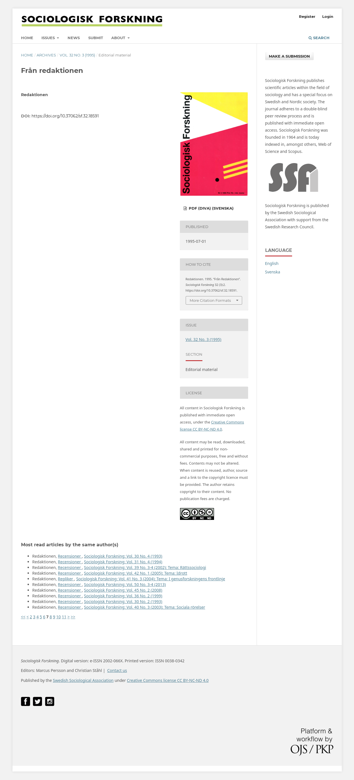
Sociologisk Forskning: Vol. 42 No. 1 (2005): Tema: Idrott (135, 573)
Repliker (66, 578)
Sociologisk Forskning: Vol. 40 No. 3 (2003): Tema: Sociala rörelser (144, 607)
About (118, 37)
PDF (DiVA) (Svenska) (211, 208)
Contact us (117, 670)
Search (319, 37)
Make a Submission (289, 56)
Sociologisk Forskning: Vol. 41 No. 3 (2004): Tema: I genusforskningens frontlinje (150, 578)
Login (327, 16)
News (74, 37)
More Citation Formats (210, 300)
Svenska (272, 272)
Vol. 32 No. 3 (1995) (77, 55)
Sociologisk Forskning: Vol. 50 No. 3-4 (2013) (125, 584)
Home (27, 37)
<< (23, 616)
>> (73, 616)
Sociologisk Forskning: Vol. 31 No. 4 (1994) (123, 561)
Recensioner (70, 556)
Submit (95, 37)
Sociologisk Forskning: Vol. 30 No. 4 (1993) (123, 556)
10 (58, 616)
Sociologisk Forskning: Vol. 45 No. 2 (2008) (123, 590)
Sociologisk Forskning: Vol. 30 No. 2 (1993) (123, 601)
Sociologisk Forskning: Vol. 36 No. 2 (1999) (123, 595)
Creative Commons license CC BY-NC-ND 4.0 (168, 680)
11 (64, 616)
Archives (46, 55)
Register (307, 16)
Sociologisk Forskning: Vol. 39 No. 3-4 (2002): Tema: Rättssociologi (145, 567)
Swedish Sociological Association (83, 680)
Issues (48, 37)
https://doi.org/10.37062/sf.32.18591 (65, 116)
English (272, 263)
